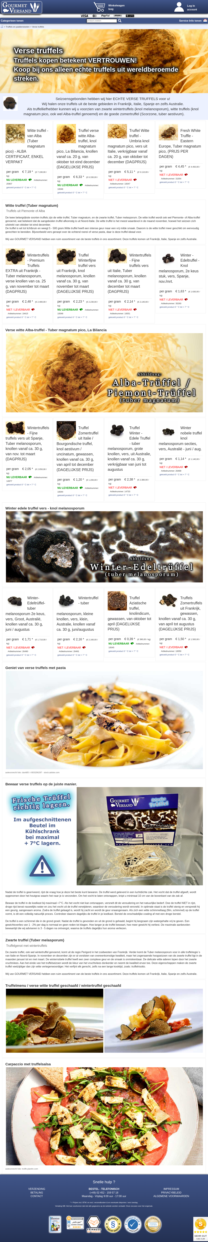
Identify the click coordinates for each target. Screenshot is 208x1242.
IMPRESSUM (171, 1188)
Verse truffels (38, 27)
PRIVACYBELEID (171, 1192)
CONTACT (37, 1196)
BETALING (36, 1192)
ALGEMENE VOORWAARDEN (171, 1196)
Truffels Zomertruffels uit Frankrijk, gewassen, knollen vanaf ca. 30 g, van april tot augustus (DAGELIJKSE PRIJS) (180, 613)
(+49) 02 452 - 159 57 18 (104, 1192)
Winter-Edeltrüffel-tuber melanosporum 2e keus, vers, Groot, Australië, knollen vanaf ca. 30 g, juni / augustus (25, 614)
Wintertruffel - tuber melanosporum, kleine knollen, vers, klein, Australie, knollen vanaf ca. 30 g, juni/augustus (77, 614)
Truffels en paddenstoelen (18, 27)
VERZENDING (36, 1188)
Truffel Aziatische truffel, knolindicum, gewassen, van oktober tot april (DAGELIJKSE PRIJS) (129, 613)
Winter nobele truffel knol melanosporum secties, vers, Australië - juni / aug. (180, 438)
